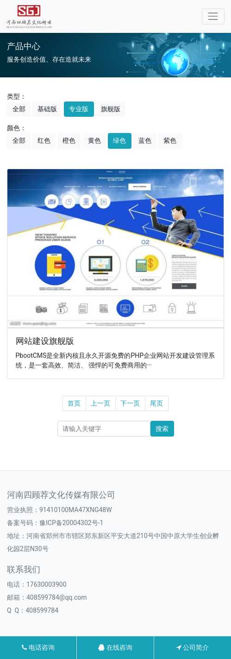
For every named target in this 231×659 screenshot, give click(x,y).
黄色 (94, 140)
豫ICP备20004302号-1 (71, 522)
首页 (74, 403)
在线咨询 (115, 647)
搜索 (162, 428)
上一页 (100, 403)
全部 (18, 109)
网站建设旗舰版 (45, 341)
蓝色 (144, 140)
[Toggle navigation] (213, 16)
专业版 (78, 109)
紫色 (169, 140)
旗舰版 (110, 109)
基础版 (47, 109)
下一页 (130, 403)
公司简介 (192, 647)
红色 (43, 140)
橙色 (68, 140)
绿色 (119, 140)
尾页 (156, 403)
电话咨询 (38, 647)
